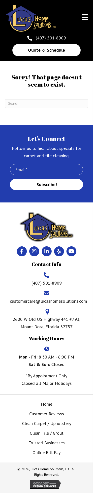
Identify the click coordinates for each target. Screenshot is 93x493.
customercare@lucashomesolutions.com (48, 301)
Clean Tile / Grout (46, 433)
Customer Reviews (46, 414)
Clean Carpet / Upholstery (46, 423)
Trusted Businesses (47, 443)
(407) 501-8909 (51, 38)
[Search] (46, 103)
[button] (46, 50)
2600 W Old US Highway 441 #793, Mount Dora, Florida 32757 (46, 322)
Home (46, 404)
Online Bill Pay (46, 452)
